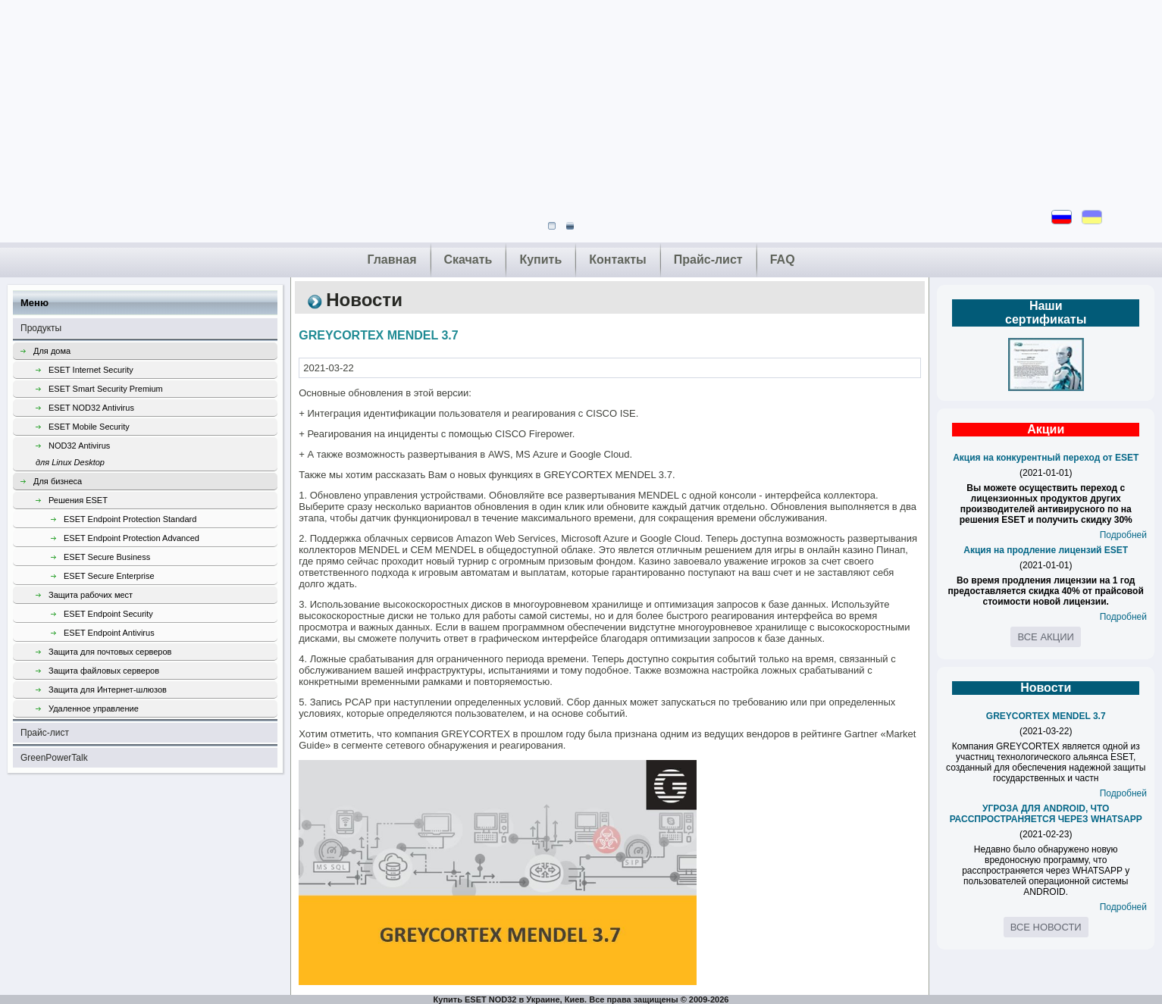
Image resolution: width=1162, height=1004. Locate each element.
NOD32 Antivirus (156, 456)
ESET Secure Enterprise (109, 575)
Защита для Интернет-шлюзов (108, 689)
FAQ (782, 259)
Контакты (617, 259)
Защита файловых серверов (104, 670)
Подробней (1123, 535)
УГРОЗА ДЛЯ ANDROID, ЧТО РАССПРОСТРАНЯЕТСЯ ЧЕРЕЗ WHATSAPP (1046, 813)
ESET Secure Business (107, 556)
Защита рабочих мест (91, 594)
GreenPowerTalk (54, 757)
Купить (540, 259)
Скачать (468, 259)
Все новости (1046, 927)
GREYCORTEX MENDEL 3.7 (1046, 716)
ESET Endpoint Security (108, 613)
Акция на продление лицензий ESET (1045, 550)
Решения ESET (78, 500)
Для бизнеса (57, 481)
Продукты (40, 328)
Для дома (51, 350)
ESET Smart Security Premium (106, 388)
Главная (391, 259)
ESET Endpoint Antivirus (109, 632)
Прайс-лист (708, 259)
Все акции (1045, 637)
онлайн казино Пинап (856, 549)
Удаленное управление (94, 708)
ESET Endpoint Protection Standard (130, 519)
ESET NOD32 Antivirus (91, 407)
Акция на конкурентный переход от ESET (1046, 457)
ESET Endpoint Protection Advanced (131, 538)
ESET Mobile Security (89, 426)
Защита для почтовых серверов (110, 651)
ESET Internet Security (91, 369)
